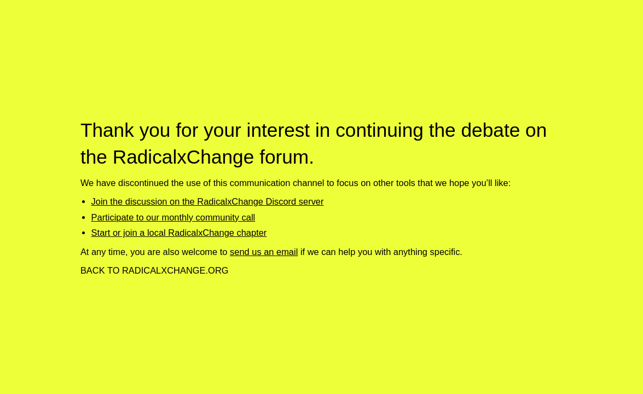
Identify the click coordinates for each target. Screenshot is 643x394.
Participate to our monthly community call (173, 217)
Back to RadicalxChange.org (154, 270)
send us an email (264, 252)
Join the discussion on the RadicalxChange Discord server (207, 201)
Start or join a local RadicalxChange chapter (179, 232)
